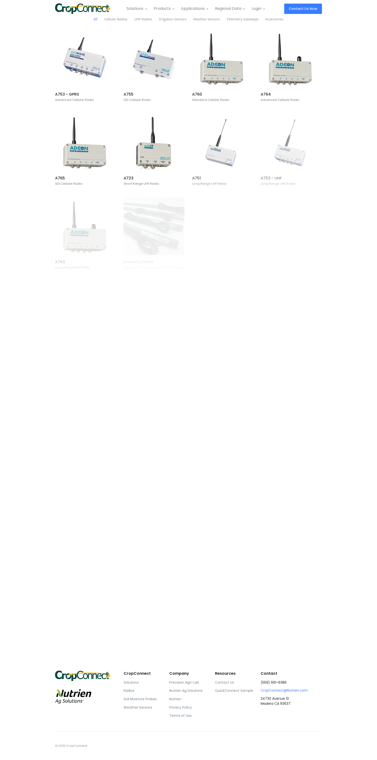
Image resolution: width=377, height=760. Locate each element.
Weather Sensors (138, 707)
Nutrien (175, 699)
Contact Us (224, 682)
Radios (129, 690)
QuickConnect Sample (234, 690)
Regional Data (228, 8)
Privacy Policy (180, 707)
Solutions (134, 8)
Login (256, 8)
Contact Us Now (303, 8)
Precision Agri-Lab (184, 682)
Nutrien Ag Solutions (186, 690)
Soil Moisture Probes (140, 699)
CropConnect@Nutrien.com (284, 690)
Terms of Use (180, 715)
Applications (193, 8)
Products (162, 8)
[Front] (82, 8)
